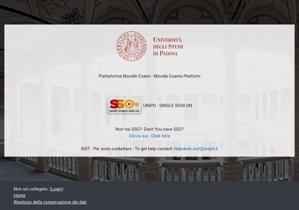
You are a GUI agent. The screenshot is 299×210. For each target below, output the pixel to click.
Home (19, 195)
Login (56, 189)
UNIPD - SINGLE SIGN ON (149, 105)
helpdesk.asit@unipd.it (196, 148)
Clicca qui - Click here (149, 136)
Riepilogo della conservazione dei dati (50, 202)
